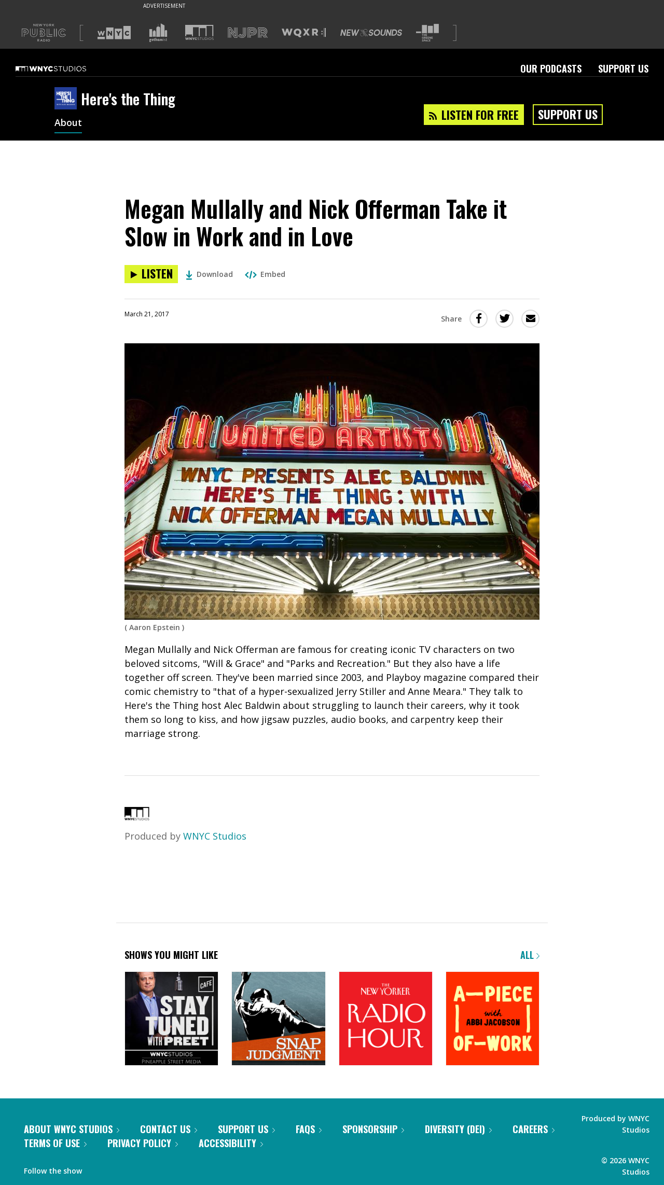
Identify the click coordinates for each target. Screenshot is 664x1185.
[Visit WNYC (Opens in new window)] (114, 32)
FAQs (309, 1129)
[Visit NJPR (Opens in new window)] (248, 32)
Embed (265, 274)
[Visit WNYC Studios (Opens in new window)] (199, 32)
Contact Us (168, 1129)
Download (209, 274)
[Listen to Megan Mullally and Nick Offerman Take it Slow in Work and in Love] (151, 274)
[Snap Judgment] (278, 1019)
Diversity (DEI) (458, 1129)
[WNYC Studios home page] (64, 68)
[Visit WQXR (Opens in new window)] (304, 33)
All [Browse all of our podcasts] (530, 954)
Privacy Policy (142, 1143)
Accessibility (231, 1143)
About (68, 123)
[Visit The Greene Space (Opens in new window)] (427, 33)
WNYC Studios (214, 836)
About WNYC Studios (71, 1129)
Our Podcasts (551, 68)
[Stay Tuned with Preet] (171, 1019)
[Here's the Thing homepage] (67, 99)
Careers (534, 1129)
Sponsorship (373, 1129)
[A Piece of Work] (493, 1019)
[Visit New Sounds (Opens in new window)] (371, 32)
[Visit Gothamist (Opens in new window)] (158, 32)
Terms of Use (55, 1143)
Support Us (623, 68)
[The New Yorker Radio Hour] (386, 1019)
